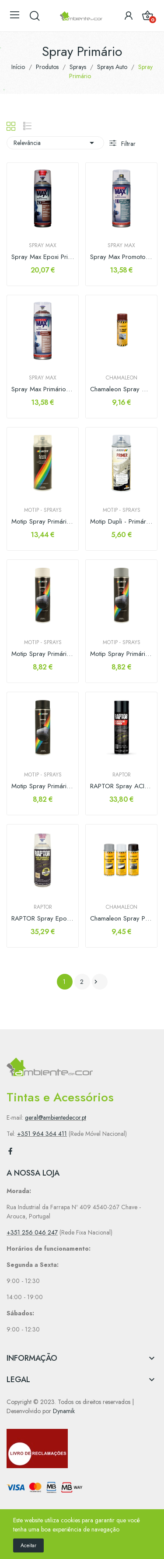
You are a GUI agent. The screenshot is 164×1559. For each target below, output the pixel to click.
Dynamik (64, 1411)
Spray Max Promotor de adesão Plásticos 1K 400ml (121, 257)
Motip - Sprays (43, 510)
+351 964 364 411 (42, 1133)
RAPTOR (121, 774)
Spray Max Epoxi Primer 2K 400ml (42, 257)
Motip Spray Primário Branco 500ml (42, 654)
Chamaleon (121, 377)
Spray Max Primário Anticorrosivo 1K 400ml (42, 389)
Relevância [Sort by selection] (55, 143)
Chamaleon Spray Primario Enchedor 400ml (121, 918)
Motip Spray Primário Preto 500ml (42, 786)
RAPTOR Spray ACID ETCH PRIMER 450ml (121, 786)
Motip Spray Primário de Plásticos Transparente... (42, 521)
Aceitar (28, 1545)
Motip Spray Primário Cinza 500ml (121, 654)
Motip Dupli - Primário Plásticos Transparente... (121, 521)
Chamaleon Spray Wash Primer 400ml (121, 389)
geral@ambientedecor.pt (55, 1117)
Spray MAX (42, 245)
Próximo (96, 982)
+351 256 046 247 (32, 1232)
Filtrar (127, 143)
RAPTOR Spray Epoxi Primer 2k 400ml (42, 918)
